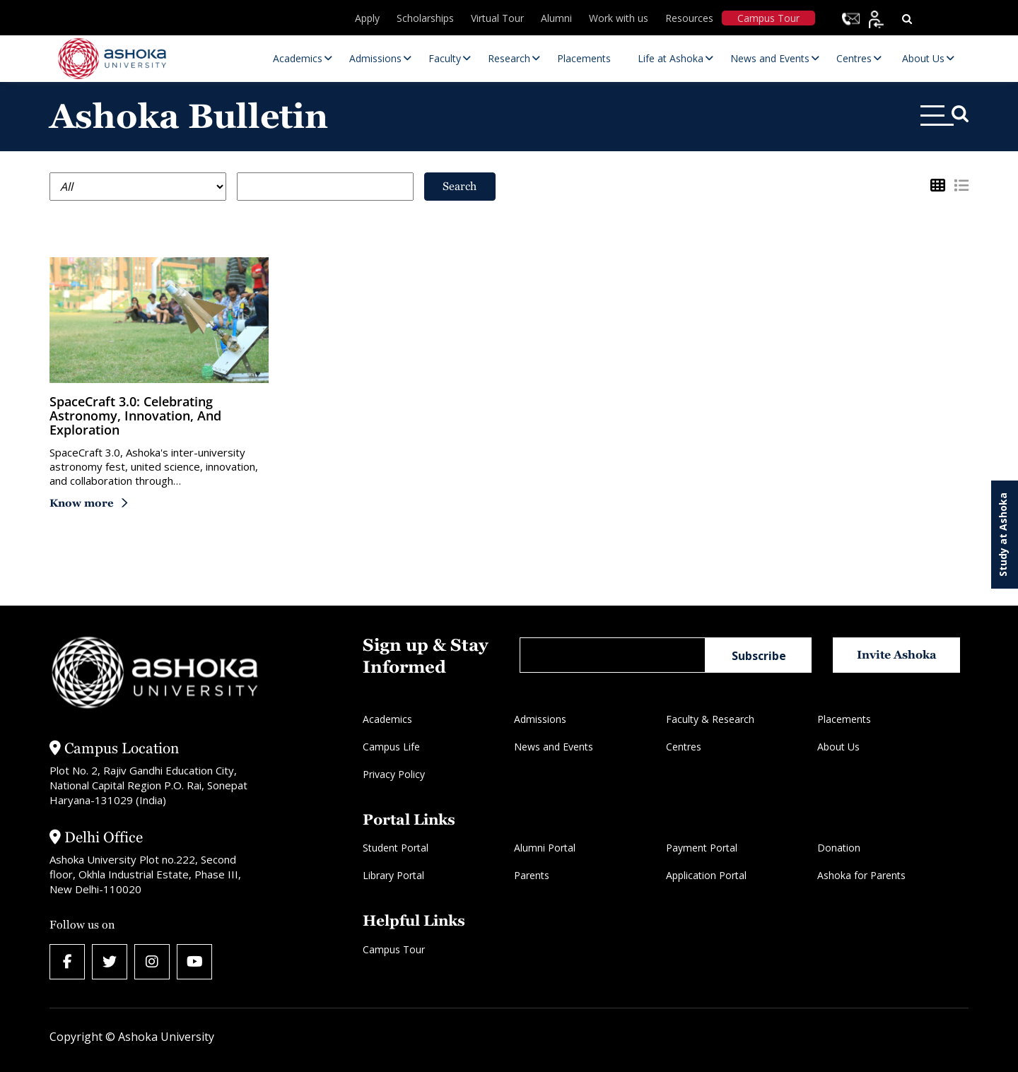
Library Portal (393, 875)
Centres (683, 746)
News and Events (553, 746)
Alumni (556, 18)
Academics (387, 719)
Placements (844, 719)
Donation (838, 847)
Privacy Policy (394, 774)
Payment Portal (701, 847)
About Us (838, 746)
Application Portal (706, 875)
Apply (367, 18)
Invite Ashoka (897, 654)
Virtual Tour (497, 18)
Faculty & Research (710, 719)
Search (459, 186)
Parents (531, 875)
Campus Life (391, 746)
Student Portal (395, 847)
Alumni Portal (544, 847)
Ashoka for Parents (861, 875)
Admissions (540, 719)
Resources (689, 18)
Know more (81, 503)
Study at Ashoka (1003, 535)
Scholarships (425, 18)
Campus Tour (768, 18)
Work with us (618, 18)
